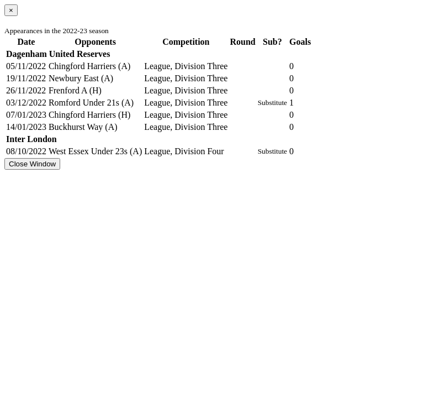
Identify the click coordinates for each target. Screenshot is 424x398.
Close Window (32, 164)
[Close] (11, 10)
